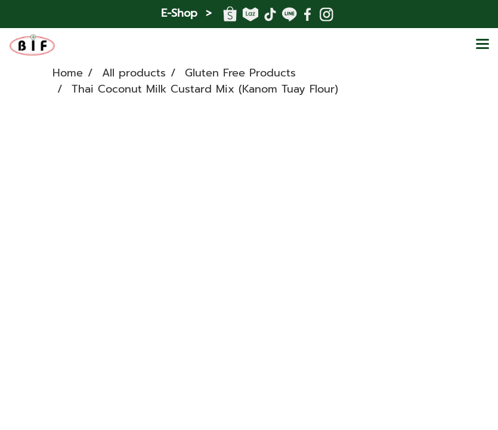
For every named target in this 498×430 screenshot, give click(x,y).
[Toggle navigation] (482, 45)
